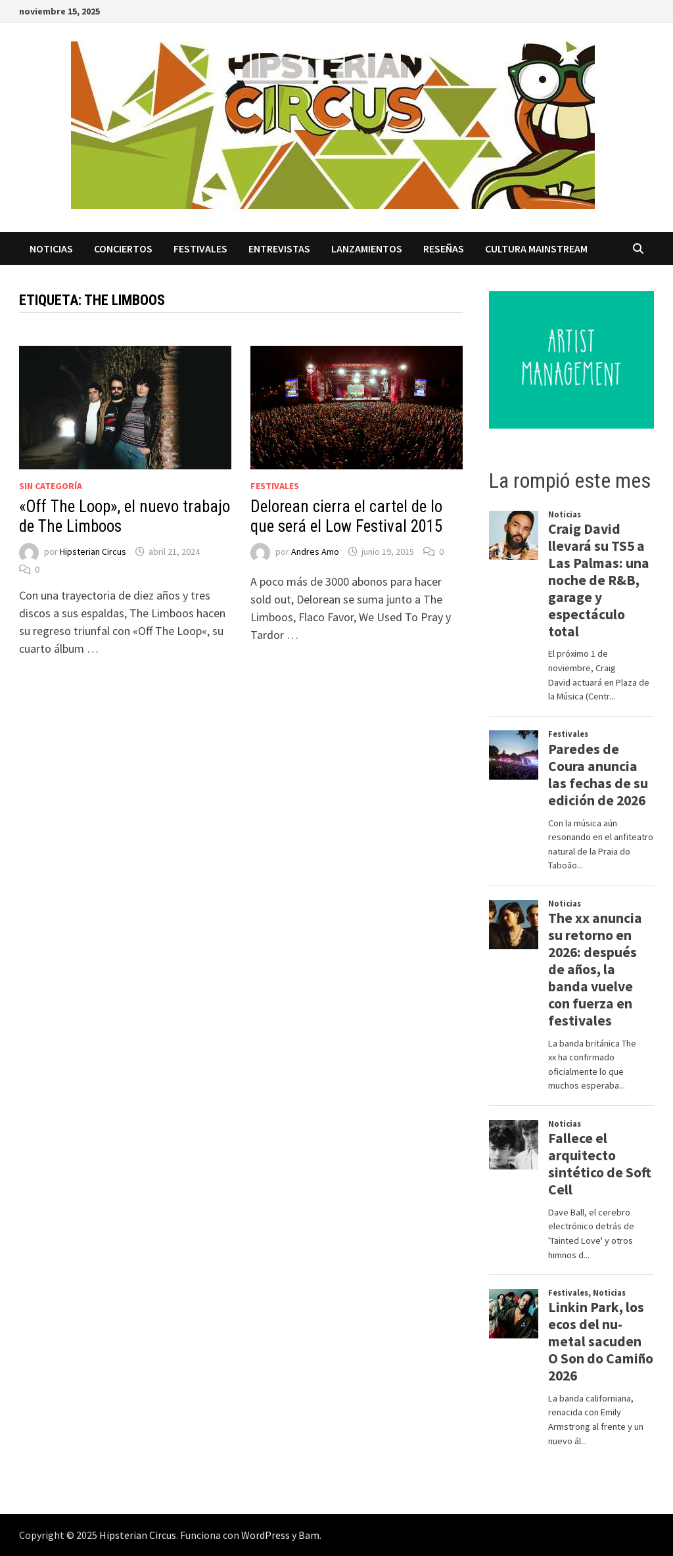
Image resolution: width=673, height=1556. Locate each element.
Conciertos (123, 248)
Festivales (200, 248)
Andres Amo (315, 551)
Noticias (51, 248)
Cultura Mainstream (536, 248)
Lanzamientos (366, 248)
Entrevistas (279, 248)
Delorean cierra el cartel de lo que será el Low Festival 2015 (346, 516)
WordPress (265, 1535)
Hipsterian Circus (93, 551)
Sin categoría (50, 486)
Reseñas (443, 248)
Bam (308, 1535)
